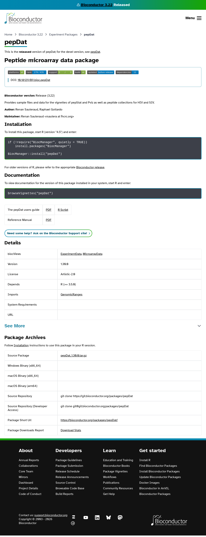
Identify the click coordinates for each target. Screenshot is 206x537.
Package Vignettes (115, 471)
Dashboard (26, 483)
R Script (63, 210)
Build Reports (64, 494)
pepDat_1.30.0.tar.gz (74, 355)
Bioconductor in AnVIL (154, 488)
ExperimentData (71, 254)
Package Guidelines (69, 460)
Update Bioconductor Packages (160, 477)
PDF (48, 210)
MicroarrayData (92, 254)
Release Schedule (68, 471)
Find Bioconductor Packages (158, 466)
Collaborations (28, 466)
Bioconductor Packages (155, 494)
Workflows (109, 477)
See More (15, 326)
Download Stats (71, 430)
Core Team (26, 471)
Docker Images (149, 483)
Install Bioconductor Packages (159, 471)
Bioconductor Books (116, 466)
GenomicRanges (71, 294)
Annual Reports (29, 460)
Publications (111, 483)
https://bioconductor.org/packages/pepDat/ (89, 420)
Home (8, 34)
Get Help (109, 494)
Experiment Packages (63, 34)
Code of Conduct (30, 494)
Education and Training (118, 460)
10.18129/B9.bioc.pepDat (34, 80)
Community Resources (118, 488)
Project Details (28, 488)
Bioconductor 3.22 (96, 4)
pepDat (95, 52)
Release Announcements (72, 477)
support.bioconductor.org (50, 515)
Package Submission (69, 466)
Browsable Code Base (70, 488)
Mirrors (23, 477)
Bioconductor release (90, 167)
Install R (144, 460)
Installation (21, 345)
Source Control (65, 483)
